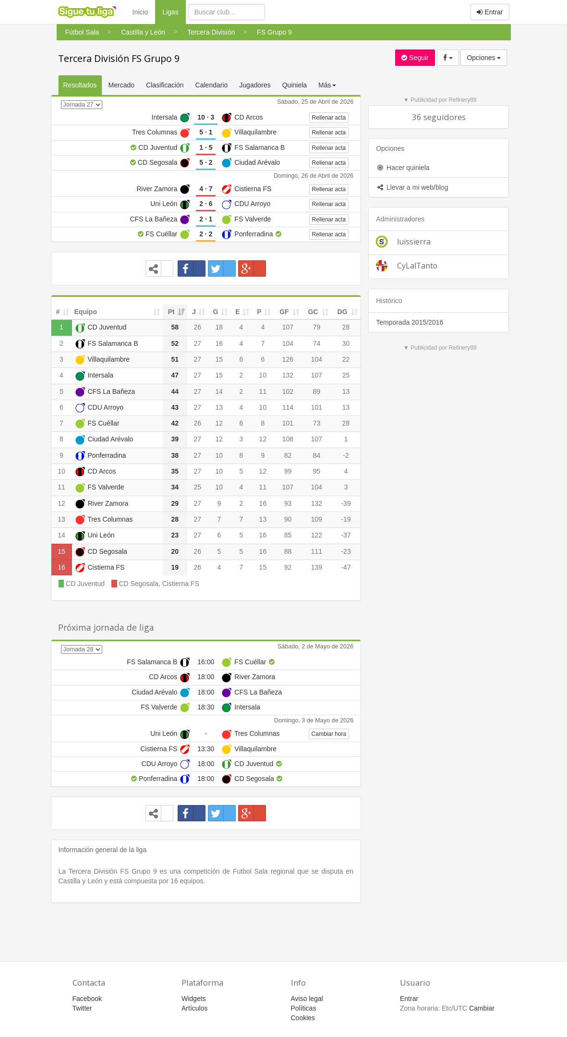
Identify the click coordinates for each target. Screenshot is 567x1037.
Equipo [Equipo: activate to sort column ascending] (85, 312)
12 (219, 423)
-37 (345, 535)
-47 (345, 567)
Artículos (194, 1008)
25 (346, 375)
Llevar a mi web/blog (412, 187)
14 (219, 391)
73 (317, 423)
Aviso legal (307, 998)
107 (287, 327)
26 (197, 327)
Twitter (82, 1008)
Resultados (80, 85)
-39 (345, 503)
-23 (345, 551)
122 (316, 535)
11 (263, 391)
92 (288, 567)
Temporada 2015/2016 (409, 322)
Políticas (303, 1008)
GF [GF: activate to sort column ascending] (284, 312)
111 (316, 551)
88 (288, 551)
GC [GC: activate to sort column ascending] (313, 312)
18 (219, 327)
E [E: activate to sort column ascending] (237, 312)
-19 (345, 519)
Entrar (490, 12)
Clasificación (165, 85)
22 (346, 359)
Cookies (303, 1018)
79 (317, 327)
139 (316, 567)
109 (316, 519)
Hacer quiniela (402, 167)
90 (288, 519)
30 (346, 343)
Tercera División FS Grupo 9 (119, 58)
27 (197, 343)
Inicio (140, 12)
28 (346, 327)
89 (317, 391)
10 (263, 375)
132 (287, 375)
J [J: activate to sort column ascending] (194, 312)
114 (287, 407)
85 (288, 535)
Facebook (87, 998)
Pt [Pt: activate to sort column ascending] (171, 312)
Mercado (121, 85)
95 (317, 471)
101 (316, 407)
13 (346, 391)
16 (219, 343)
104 (287, 343)
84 (317, 455)
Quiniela (294, 85)
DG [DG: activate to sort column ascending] (343, 312)
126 (287, 359)
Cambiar (482, 1008)
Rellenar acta (329, 117)
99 (288, 471)
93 (288, 503)
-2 (346, 455)
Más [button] (327, 85)
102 (287, 391)
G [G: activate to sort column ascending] (215, 312)
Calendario (211, 85)
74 (317, 343)
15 (219, 359)
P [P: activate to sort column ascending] (259, 312)
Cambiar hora (329, 734)
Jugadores (254, 85)
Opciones (484, 57)
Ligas (173, 11)
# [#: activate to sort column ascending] (58, 312)
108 (287, 439)
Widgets (193, 998)
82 (288, 455)
